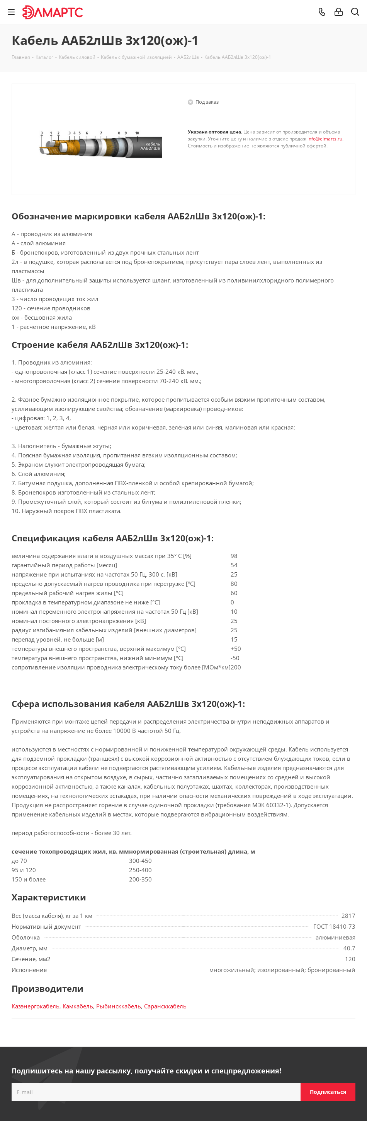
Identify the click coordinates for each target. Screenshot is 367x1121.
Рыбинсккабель (118, 1006)
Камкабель (78, 1006)
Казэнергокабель (35, 1006)
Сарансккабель (165, 1006)
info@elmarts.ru (325, 138)
